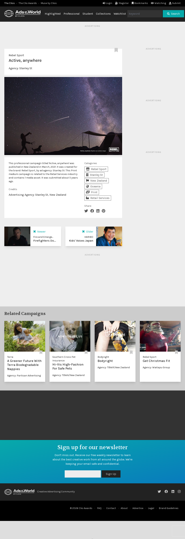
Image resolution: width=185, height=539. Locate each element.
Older (87, 231)
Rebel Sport (16, 55)
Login (107, 3)
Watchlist (120, 13)
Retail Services (97, 198)
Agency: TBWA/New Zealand (68, 375)
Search (173, 13)
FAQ (99, 508)
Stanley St (25, 68)
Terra (10, 356)
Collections (103, 13)
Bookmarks (140, 3)
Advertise (137, 508)
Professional (72, 13)
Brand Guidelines (168, 508)
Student (88, 13)
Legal (151, 508)
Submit (175, 3)
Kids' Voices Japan (81, 240)
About (124, 508)
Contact (111, 508)
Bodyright (103, 356)
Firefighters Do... (44, 240)
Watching (158, 3)
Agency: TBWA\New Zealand (114, 367)
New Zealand (96, 180)
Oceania (93, 186)
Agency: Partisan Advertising (24, 375)
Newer (39, 231)
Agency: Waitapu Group (156, 367)
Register (122, 3)
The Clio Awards (28, 3)
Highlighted (53, 13)
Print (91, 192)
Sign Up (111, 474)
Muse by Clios (49, 3)
